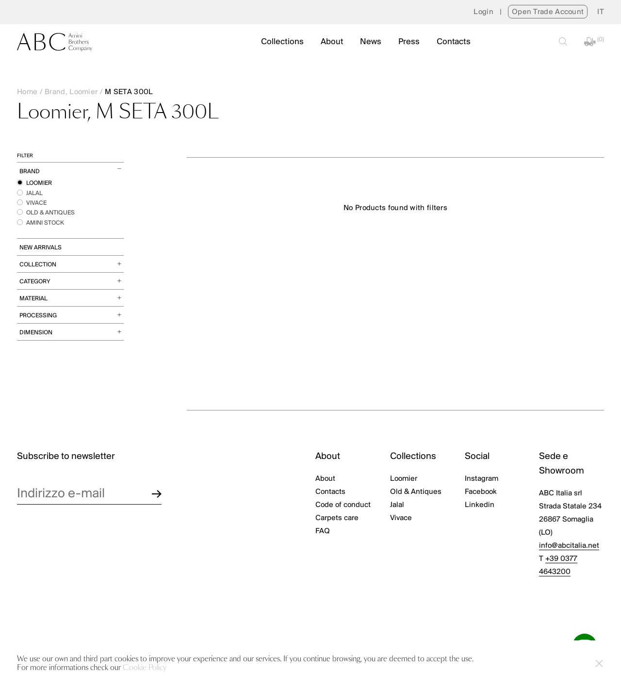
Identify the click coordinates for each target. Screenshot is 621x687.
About (332, 42)
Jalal (397, 505)
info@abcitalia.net (569, 546)
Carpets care (337, 518)
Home (27, 92)
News (370, 42)
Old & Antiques (415, 492)
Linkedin (479, 505)
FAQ (322, 531)
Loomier (403, 479)
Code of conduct (343, 505)
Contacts (454, 42)
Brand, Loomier (71, 92)
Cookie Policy (144, 667)
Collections (282, 42)
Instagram (481, 479)
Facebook (481, 492)
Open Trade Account (548, 12)
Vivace (401, 518)
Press (409, 42)
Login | (491, 12)
